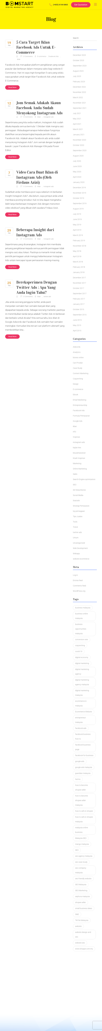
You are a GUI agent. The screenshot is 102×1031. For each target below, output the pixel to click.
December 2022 (79, 87)
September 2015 (79, 315)
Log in (75, 575)
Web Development (80, 548)
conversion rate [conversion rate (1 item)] (81, 639)
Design (75, 384)
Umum (75, 538)
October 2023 (78, 60)
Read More (12, 87)
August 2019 (78, 209)
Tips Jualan (77, 516)
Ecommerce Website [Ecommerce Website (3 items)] (83, 712)
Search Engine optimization (84, 479)
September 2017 (79, 293)
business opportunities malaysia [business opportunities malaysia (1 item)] (80, 629)
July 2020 (77, 161)
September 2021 (79, 108)
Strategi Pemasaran (81, 506)
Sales (75, 474)
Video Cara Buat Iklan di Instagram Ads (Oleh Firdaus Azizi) (37, 177)
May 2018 (77, 251)
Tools (75, 522)
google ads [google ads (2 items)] (79, 761)
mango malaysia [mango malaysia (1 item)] (82, 844)
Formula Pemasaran (81, 416)
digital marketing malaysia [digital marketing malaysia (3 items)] (82, 692)
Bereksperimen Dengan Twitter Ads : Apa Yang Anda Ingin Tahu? (36, 286)
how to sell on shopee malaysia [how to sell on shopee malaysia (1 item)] (84, 819)
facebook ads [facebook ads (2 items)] (80, 728)
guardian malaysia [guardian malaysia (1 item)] (82, 773)
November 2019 (79, 193)
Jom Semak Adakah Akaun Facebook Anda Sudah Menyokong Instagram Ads (39, 107)
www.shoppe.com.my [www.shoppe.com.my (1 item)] (84, 949)
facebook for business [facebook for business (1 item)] (84, 755)
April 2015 (77, 331)
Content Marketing (80, 373)
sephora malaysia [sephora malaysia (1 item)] (82, 896)
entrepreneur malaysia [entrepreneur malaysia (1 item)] (80, 720)
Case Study (77, 368)
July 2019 (77, 214)
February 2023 (79, 82)
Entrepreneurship (80, 405)
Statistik (76, 500)
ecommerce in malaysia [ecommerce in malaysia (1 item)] (81, 703)
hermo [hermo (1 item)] (77, 779)
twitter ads (47, 296)
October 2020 (78, 145)
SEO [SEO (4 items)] (76, 850)
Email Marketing (79, 400)
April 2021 (77, 124)
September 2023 (79, 66)
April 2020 (77, 177)
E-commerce (41, 56)
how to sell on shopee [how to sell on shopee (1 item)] (84, 811)
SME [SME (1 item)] (77, 914)
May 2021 (77, 119)
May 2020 (77, 172)
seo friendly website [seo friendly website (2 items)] (83, 878)
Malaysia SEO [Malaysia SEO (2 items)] (80, 838)
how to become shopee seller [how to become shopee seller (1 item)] (81, 787)
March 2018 (78, 262)
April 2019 (77, 230)
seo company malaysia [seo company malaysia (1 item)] (80, 870)
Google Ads (77, 421)
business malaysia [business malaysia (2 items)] (82, 608)
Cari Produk (78, 363)
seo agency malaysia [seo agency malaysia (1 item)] (83, 856)
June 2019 (77, 219)
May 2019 (77, 225)
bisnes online (78, 357)
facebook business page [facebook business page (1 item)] (83, 747)
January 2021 (78, 135)
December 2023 (79, 55)
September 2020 (79, 150)
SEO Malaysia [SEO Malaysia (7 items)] (80, 884)
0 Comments (27, 56)
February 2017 (79, 299)
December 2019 (79, 187)
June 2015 (77, 320)
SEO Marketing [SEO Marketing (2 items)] (81, 890)
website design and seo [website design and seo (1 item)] (83, 934)
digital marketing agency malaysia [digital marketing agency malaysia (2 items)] (82, 682)
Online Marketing (80, 469)
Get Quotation (80, 4)
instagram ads (49, 117)
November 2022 (79, 92)
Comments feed (79, 586)
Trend (75, 527)
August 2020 (78, 156)
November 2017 (79, 283)
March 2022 (78, 97)
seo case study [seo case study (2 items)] (81, 862)
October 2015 (78, 309)
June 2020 (77, 166)
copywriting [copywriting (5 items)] (80, 645)
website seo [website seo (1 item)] (80, 943)
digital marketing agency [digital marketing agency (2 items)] (82, 671)
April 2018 (77, 256)
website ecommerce (81, 559)
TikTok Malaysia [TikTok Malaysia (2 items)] (81, 920)
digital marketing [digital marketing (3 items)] (82, 663)
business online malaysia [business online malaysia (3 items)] (81, 616)
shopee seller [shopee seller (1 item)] (80, 902)
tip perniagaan (79, 511)
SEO (74, 485)
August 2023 (78, 71)
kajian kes (77, 447)
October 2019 (78, 198)
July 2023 (77, 76)
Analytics (76, 352)
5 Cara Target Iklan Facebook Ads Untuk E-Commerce (36, 47)
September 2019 (79, 203)
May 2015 (77, 325)
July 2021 (77, 113)
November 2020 (79, 140)
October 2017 (78, 288)
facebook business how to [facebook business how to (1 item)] (83, 736)
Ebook (75, 395)
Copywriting (78, 379)
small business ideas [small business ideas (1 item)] (83, 908)
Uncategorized (79, 543)
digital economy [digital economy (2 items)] (81, 657)
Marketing (77, 463)
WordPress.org (79, 591)
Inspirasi (76, 437)
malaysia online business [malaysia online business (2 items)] (81, 829)
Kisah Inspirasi (79, 458)
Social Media (78, 495)
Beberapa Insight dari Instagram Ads (35, 232)
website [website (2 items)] (78, 926)
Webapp (76, 553)
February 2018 (79, 267)
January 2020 (78, 182)
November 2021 (79, 103)
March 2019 (78, 235)
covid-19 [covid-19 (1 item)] (78, 651)
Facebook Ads (53, 56)
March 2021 (78, 129)
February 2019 (79, 240)
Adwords (76, 347)
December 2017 (79, 278)
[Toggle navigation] (95, 4)
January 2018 (78, 272)
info (74, 432)
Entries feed (78, 580)
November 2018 (79, 246)
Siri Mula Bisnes (79, 490)
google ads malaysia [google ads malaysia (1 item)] (83, 767)
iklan (18, 59)
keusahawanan (79, 453)
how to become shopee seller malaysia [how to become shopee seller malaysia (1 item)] (81, 800)
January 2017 (78, 304)
